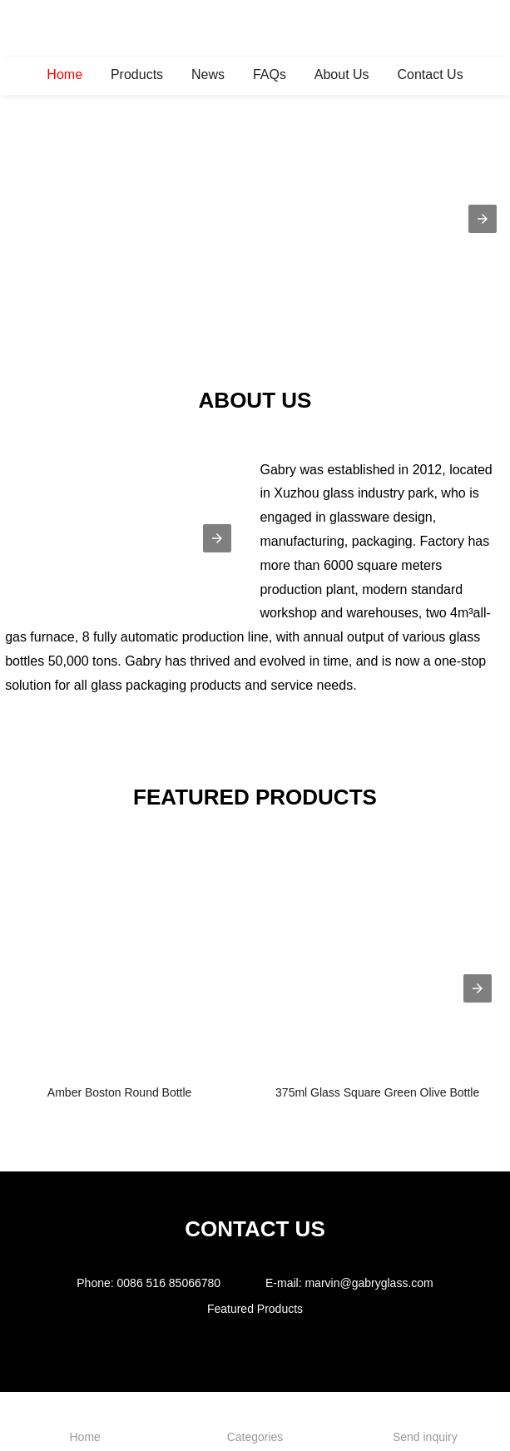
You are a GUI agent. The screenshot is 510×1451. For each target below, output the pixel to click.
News (208, 74)
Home (64, 74)
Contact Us (430, 74)
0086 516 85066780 (169, 1283)
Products (137, 74)
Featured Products (255, 1308)
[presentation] (477, 988)
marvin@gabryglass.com (369, 1283)
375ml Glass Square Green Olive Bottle (377, 1092)
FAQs (269, 74)
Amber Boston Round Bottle (119, 1092)
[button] (482, 219)
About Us (341, 74)
